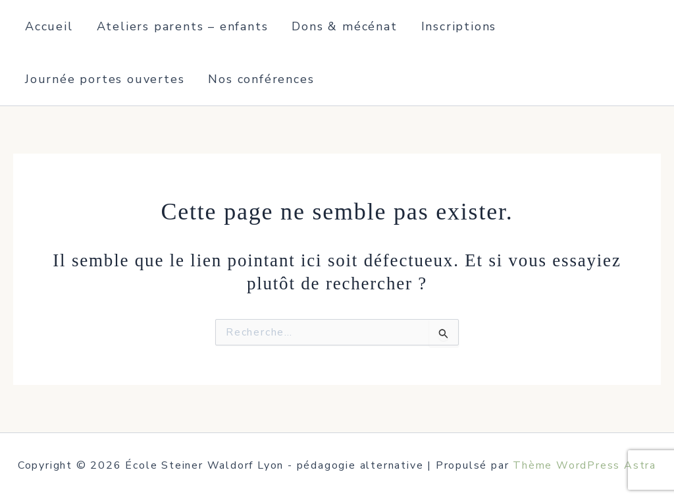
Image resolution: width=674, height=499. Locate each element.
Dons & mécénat (344, 26)
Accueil (49, 26)
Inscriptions (459, 26)
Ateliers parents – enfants (183, 26)
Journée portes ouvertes (104, 79)
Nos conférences (261, 79)
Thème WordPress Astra (584, 465)
